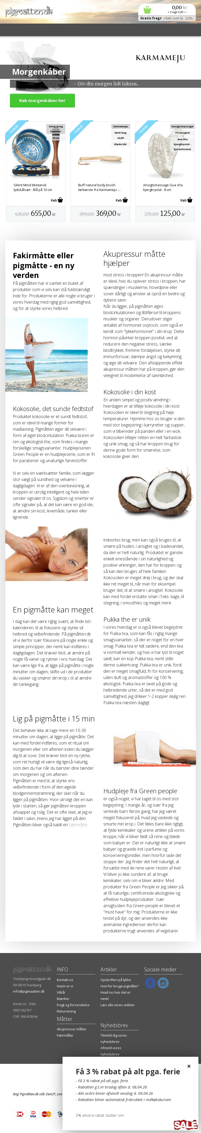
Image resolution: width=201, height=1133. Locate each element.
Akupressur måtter (71, 1029)
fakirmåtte (78, 825)
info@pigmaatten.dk (29, 991)
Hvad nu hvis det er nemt (115, 995)
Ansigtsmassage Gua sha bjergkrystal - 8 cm (163, 187)
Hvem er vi (65, 986)
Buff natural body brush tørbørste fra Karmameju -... (99, 187)
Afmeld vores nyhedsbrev (110, 1051)
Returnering (66, 1011)
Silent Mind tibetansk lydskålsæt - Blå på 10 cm (33, 187)
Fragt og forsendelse (73, 1005)
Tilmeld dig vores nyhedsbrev (113, 1038)
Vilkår (61, 992)
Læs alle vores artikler (117, 1005)
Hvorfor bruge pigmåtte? (119, 986)
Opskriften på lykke (115, 979)
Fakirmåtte (65, 1035)
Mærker (63, 998)
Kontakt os (65, 979)
